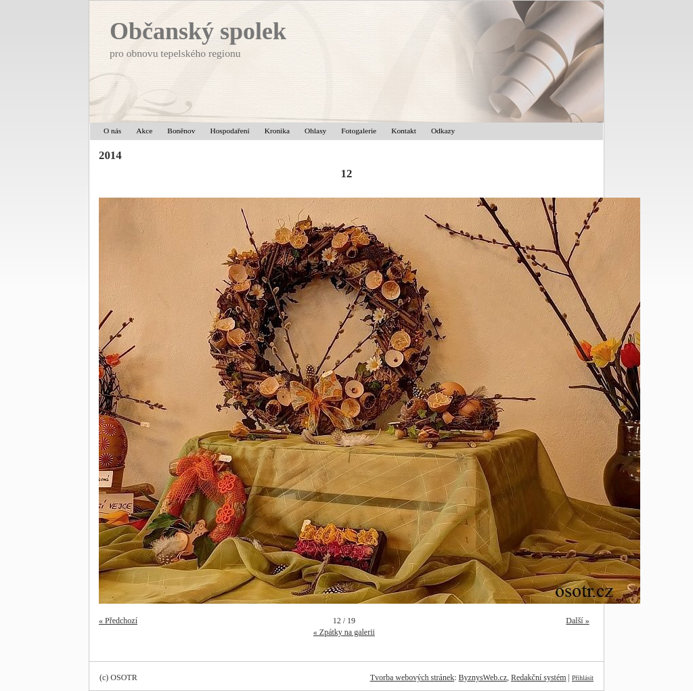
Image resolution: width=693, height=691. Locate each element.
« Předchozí (118, 620)
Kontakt (403, 131)
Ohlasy (315, 131)
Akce (144, 131)
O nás (112, 131)
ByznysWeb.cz (483, 677)
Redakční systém (538, 677)
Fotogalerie (358, 131)
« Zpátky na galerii (344, 632)
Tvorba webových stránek (412, 677)
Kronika (277, 131)
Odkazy (443, 131)
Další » (577, 620)
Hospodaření (229, 131)
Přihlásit (583, 678)
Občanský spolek (198, 31)
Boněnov (181, 131)
